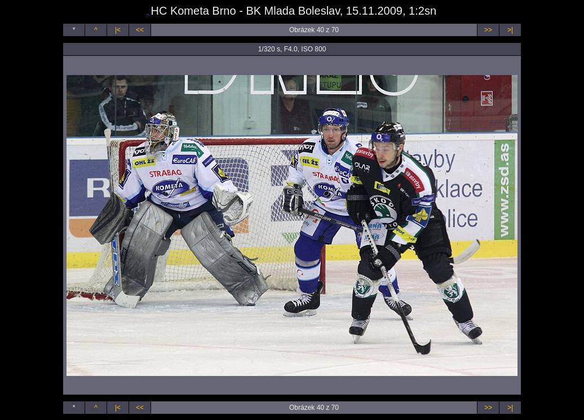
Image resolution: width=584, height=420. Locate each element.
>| (510, 30)
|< (118, 30)
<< (140, 30)
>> (488, 30)
